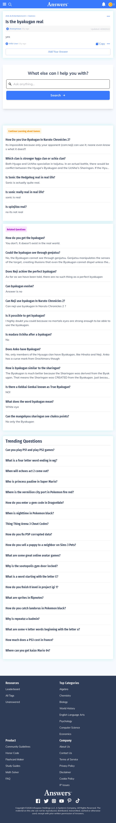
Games (31, 16)
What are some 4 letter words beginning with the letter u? (43, 629)
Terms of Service (68, 759)
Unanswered (13, 702)
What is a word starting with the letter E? (32, 576)
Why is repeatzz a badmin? (23, 619)
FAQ (8, 778)
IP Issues (64, 785)
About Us (64, 746)
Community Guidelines (18, 746)
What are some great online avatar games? (33, 555)
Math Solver (12, 772)
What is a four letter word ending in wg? (31, 460)
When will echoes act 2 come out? (27, 471)
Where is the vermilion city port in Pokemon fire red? (40, 492)
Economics (65, 734)
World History (67, 708)
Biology (63, 702)
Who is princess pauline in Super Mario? (31, 481)
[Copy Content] (100, 44)
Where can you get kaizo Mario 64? (28, 650)
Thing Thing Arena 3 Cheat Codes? (27, 524)
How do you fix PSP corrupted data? (29, 534)
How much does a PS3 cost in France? (29, 640)
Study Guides (13, 765)
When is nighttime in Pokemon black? (30, 513)
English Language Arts (72, 714)
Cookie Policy (66, 778)
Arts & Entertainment (16, 16)
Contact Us (65, 753)
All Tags (10, 695)
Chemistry (65, 695)
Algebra (63, 689)
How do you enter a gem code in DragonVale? (35, 503)
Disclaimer (65, 772)
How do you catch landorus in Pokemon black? (36, 608)
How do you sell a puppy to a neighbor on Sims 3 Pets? (41, 545)
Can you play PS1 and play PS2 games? (30, 450)
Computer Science (69, 727)
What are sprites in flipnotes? (25, 598)
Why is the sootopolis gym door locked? (32, 566)
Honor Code (12, 753)
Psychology (65, 721)
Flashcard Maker (15, 759)
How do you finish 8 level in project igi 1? (32, 587)
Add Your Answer (58, 51)
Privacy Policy (67, 765)
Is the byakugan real (24, 21)
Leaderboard (13, 689)
